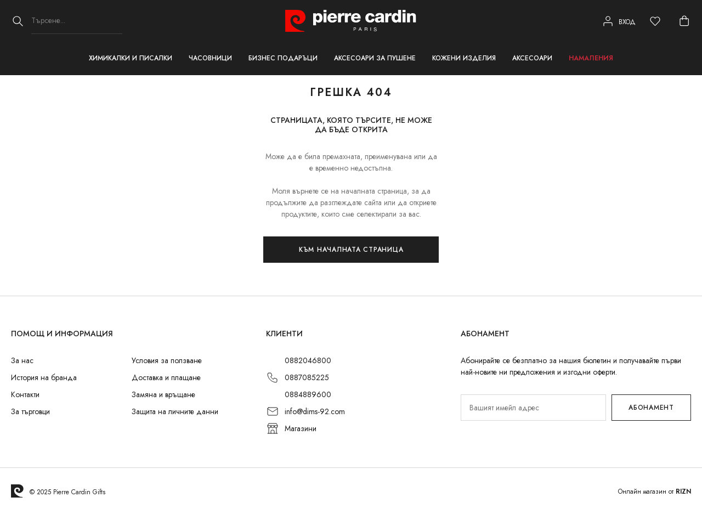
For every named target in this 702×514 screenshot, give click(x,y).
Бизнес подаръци (283, 58)
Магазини (300, 428)
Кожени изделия (464, 58)
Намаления (591, 58)
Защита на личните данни (175, 411)
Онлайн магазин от (654, 491)
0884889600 (308, 394)
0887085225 (307, 377)
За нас (22, 360)
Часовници (210, 58)
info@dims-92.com (315, 411)
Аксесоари (532, 58)
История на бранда (44, 377)
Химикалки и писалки (130, 58)
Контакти (25, 394)
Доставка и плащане (166, 377)
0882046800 (308, 360)
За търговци (30, 411)
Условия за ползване (167, 360)
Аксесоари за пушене (375, 58)
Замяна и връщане (163, 394)
